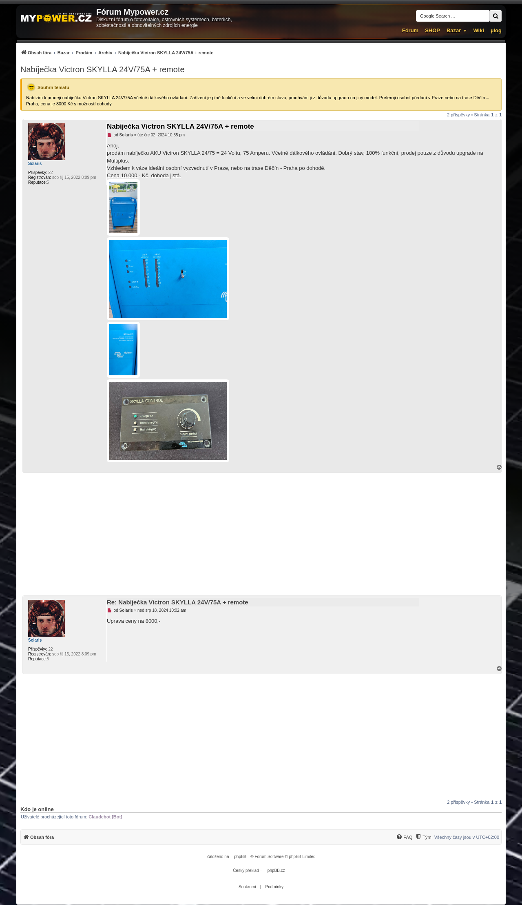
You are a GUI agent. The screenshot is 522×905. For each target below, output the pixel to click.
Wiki (478, 30)
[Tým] (423, 837)
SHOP (432, 30)
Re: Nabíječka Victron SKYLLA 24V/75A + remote (177, 602)
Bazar (454, 30)
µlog (496, 30)
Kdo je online (37, 809)
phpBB (240, 856)
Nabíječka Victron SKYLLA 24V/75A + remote (102, 69)
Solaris (35, 163)
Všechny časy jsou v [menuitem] (466, 837)
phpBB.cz (276, 870)
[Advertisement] (261, 534)
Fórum (410, 30)
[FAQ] (404, 837)
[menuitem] (116, 52)
